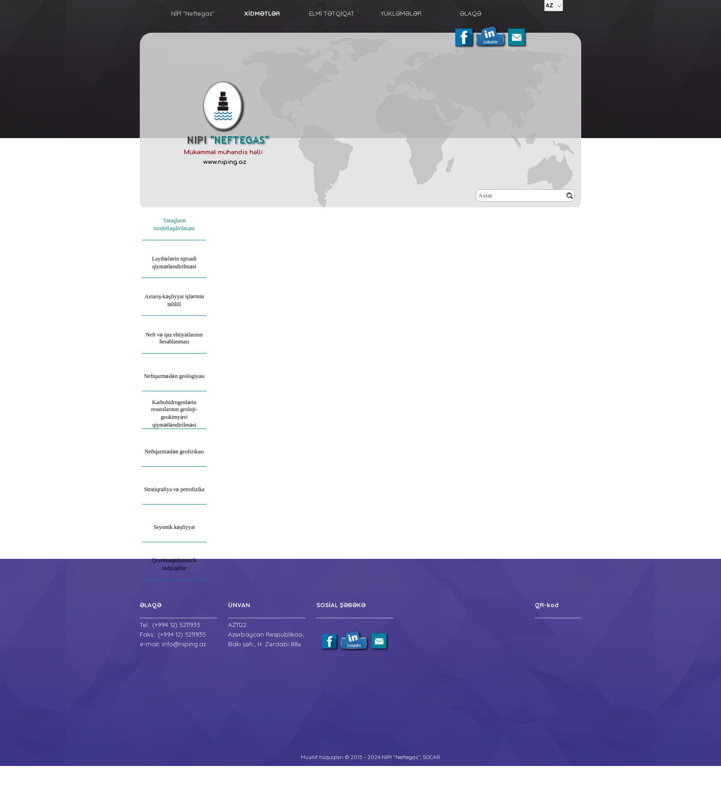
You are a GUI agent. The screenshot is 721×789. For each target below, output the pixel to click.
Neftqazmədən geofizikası (174, 451)
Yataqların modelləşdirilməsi (174, 224)
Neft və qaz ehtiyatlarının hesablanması (174, 338)
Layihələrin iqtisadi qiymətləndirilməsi (174, 262)
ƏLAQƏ (470, 13)
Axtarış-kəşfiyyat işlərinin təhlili (174, 300)
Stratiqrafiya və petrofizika (174, 489)
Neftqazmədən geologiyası (174, 376)
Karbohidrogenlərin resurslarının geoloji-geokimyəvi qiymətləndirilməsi (174, 413)
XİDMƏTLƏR (262, 13)
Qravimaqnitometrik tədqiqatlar (174, 564)
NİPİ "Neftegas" (192, 13)
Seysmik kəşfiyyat (174, 527)
